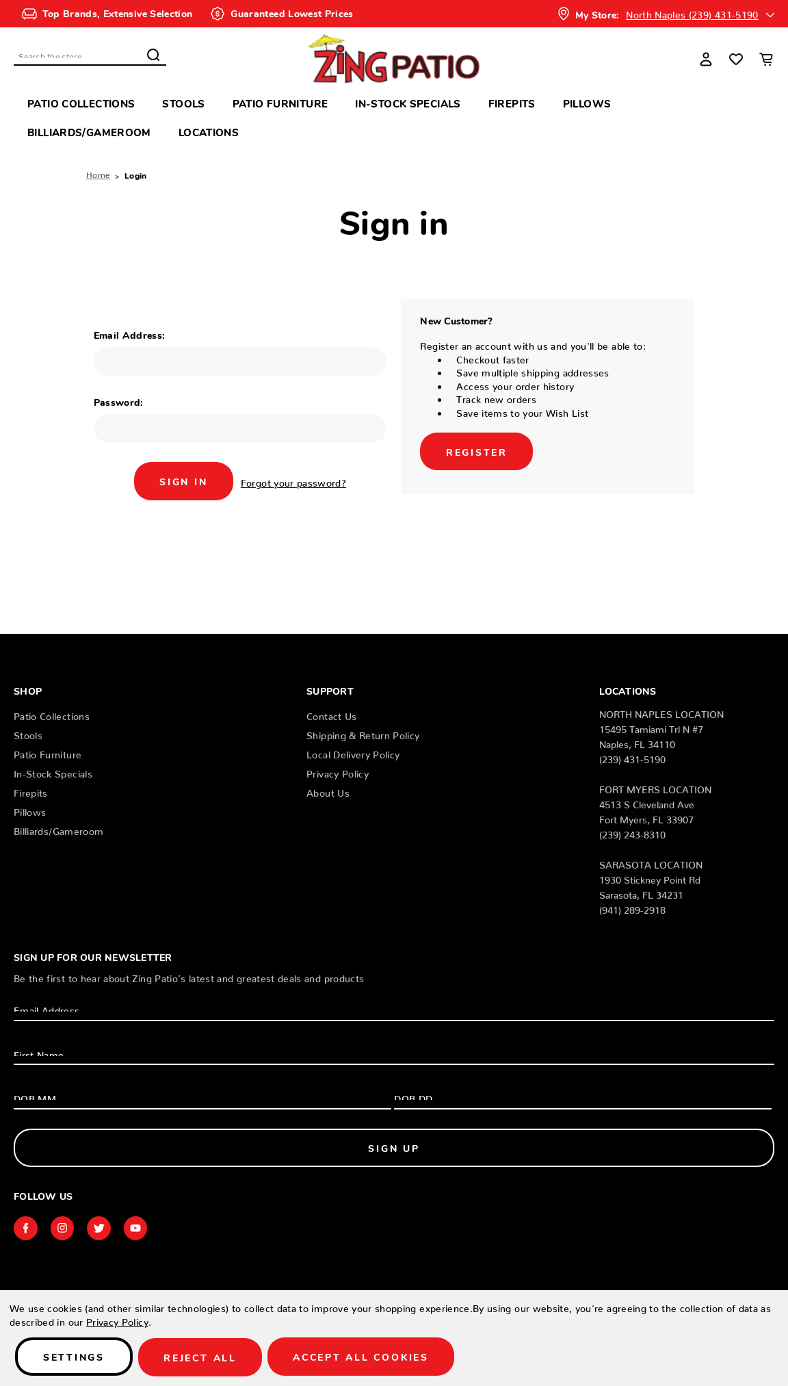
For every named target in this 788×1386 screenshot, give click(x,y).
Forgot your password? (294, 480)
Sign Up (394, 1148)
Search (153, 55)
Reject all (203, 1357)
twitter (101, 1228)
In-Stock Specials (407, 103)
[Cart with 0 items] (766, 59)
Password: (119, 402)
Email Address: (130, 335)
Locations (209, 132)
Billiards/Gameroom (89, 132)
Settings (75, 1357)
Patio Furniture (280, 103)
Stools (183, 103)
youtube (138, 1228)
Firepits (512, 103)
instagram (63, 1228)
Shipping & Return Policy (362, 733)
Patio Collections (81, 103)
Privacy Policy (337, 771)
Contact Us (331, 713)
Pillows (587, 103)
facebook (26, 1228)
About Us (328, 790)
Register (477, 451)
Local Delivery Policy (352, 752)
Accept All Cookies (366, 1357)
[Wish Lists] (736, 59)
